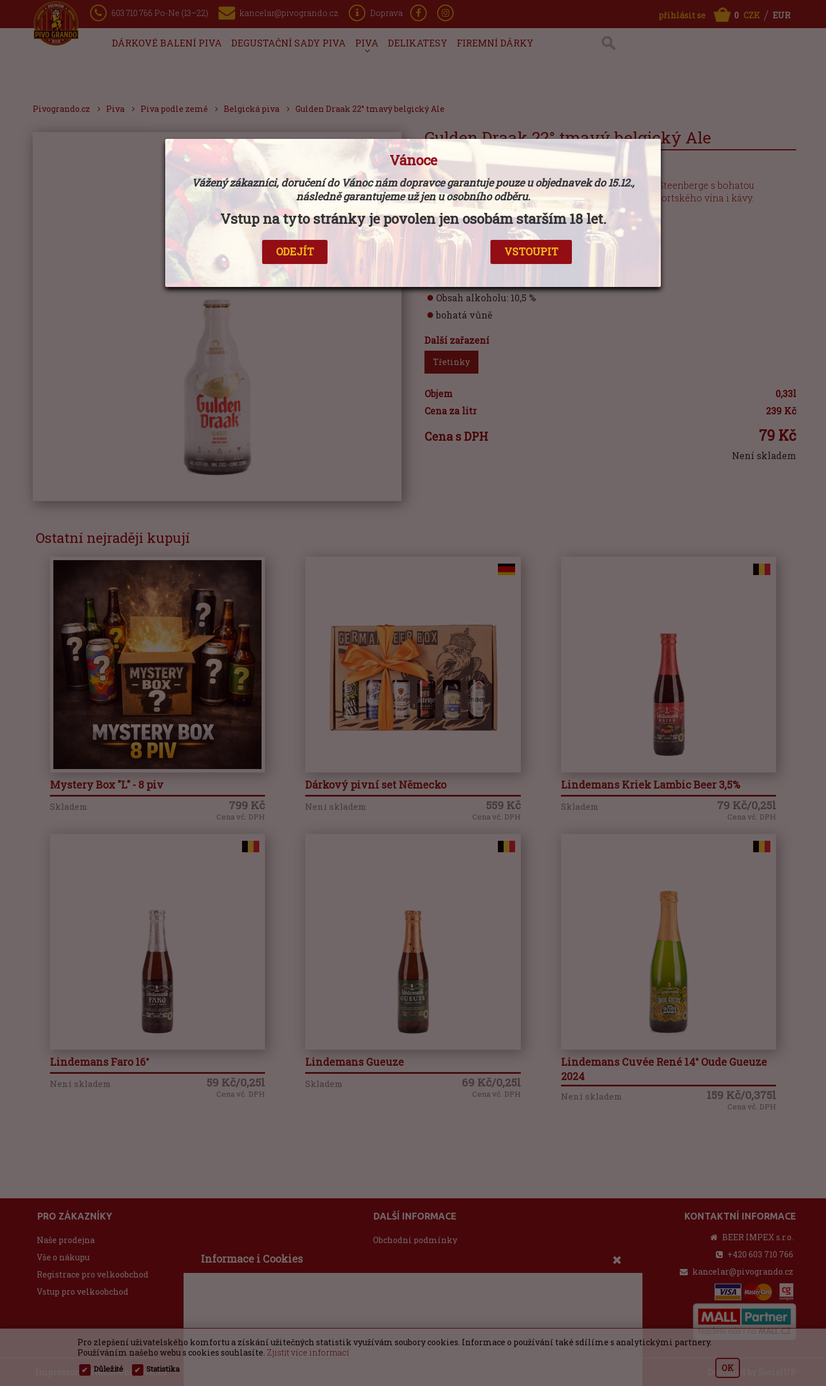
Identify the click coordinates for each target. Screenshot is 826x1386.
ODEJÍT (295, 251)
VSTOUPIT (531, 251)
